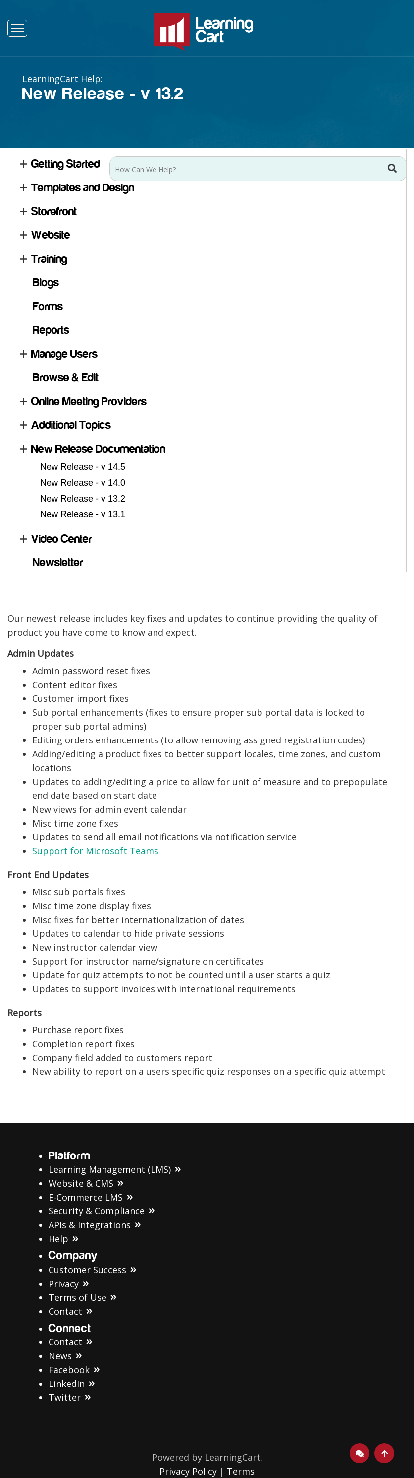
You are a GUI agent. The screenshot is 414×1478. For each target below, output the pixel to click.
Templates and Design (82, 187)
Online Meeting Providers (89, 401)
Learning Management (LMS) (110, 1169)
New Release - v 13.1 (82, 514)
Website (50, 235)
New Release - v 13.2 (82, 499)
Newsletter (58, 562)
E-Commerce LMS (86, 1197)
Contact (65, 1311)
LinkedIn (67, 1383)
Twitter (65, 1397)
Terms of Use (77, 1297)
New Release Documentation (98, 449)
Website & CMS (81, 1183)
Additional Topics (71, 425)
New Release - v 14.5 (82, 467)
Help (58, 1239)
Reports (51, 330)
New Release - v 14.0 (82, 483)
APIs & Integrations (90, 1225)
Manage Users (64, 354)
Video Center (61, 539)
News (60, 1356)
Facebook (69, 1370)
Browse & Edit (66, 377)
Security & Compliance (97, 1211)
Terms (241, 1471)
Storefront (54, 211)
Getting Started (65, 164)
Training (49, 259)
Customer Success (87, 1270)
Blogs (46, 282)
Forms (48, 306)
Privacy (64, 1284)
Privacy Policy (188, 1471)
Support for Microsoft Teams (95, 851)
